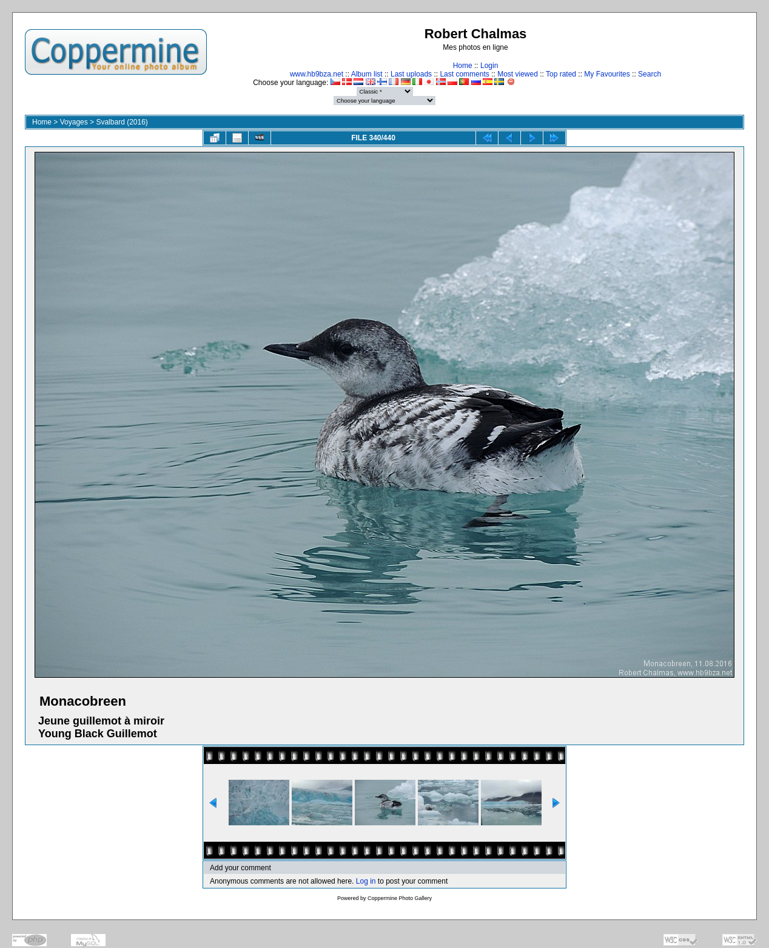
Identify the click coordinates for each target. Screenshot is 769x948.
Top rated (561, 74)
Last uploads (411, 74)
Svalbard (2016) (121, 122)
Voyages (74, 122)
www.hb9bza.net (316, 74)
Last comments (464, 74)
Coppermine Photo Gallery (400, 898)
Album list (367, 74)
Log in (366, 881)
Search (649, 74)
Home (462, 65)
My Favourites (607, 74)
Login (489, 65)
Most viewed (517, 74)
